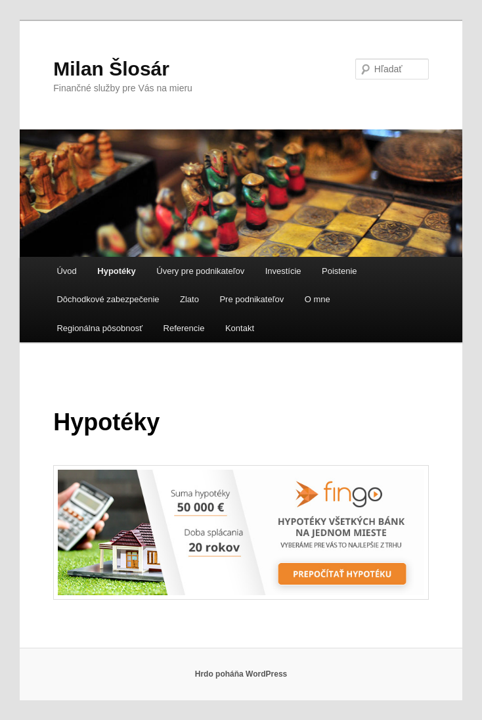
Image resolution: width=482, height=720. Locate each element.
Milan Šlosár (111, 68)
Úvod (66, 271)
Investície (283, 271)
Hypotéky (116, 271)
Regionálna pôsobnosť (99, 328)
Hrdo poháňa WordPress (241, 674)
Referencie (184, 328)
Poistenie (339, 271)
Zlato (189, 299)
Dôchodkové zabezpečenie (107, 299)
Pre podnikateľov (251, 299)
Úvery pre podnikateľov (200, 271)
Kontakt (239, 328)
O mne (317, 299)
